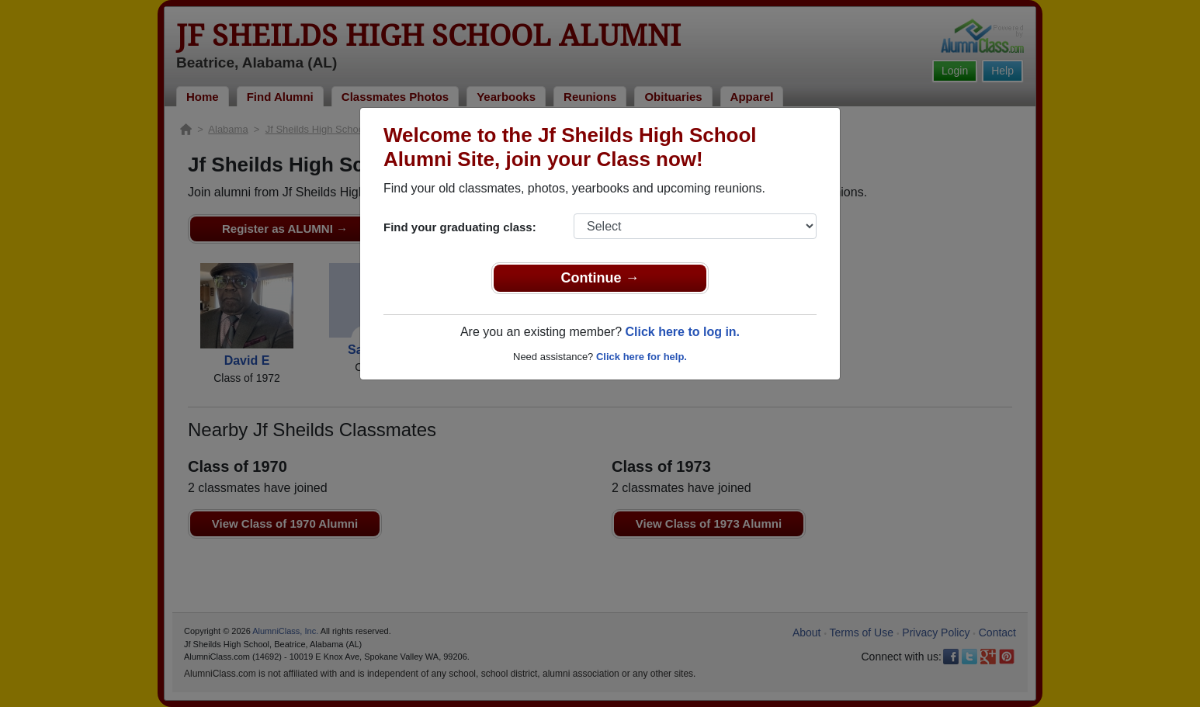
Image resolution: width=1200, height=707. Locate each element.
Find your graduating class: (459, 227)
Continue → (600, 278)
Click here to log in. (682, 331)
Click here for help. (641, 356)
